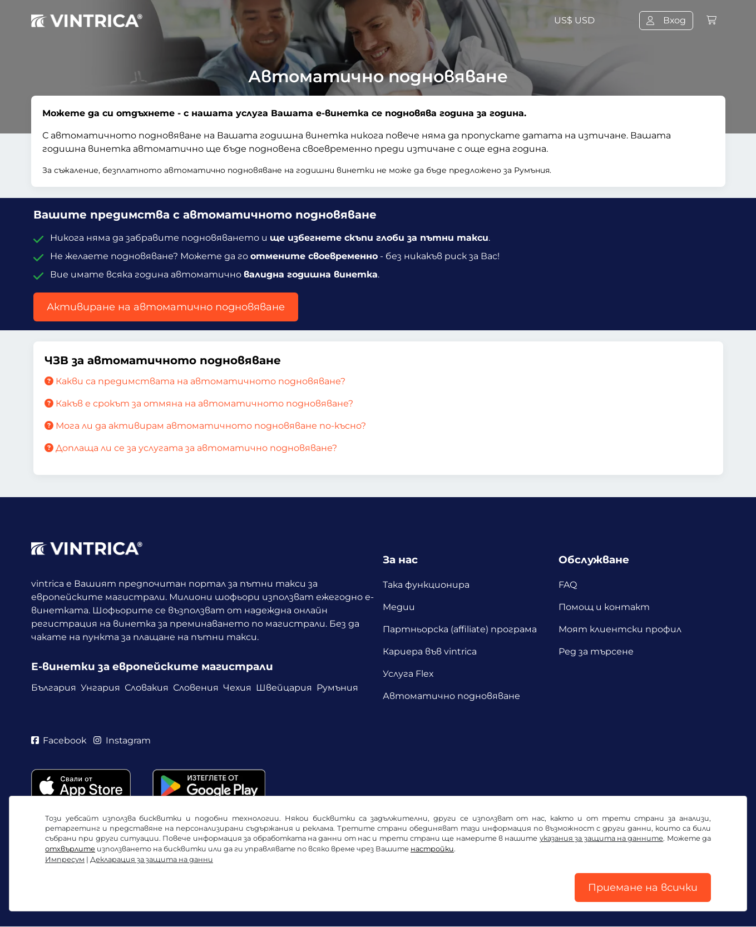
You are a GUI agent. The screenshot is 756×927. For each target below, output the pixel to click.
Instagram (123, 740)
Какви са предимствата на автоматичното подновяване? (195, 381)
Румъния (337, 687)
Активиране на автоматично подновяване (166, 307)
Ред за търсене (596, 651)
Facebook (59, 740)
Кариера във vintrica (430, 651)
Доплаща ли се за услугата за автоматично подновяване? (191, 448)
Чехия (237, 687)
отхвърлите (70, 849)
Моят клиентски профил (620, 629)
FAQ (568, 584)
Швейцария (284, 687)
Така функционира (426, 584)
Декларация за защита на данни (151, 859)
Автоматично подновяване (451, 696)
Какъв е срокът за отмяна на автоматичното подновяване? (199, 403)
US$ (574, 20)
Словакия (147, 687)
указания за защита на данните (601, 838)
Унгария (100, 687)
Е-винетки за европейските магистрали (152, 666)
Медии (399, 607)
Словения (196, 687)
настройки (432, 849)
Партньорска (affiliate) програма (460, 629)
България (53, 687)
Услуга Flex (408, 673)
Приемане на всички (643, 887)
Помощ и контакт (604, 607)
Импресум (65, 859)
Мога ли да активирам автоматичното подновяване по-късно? (205, 425)
